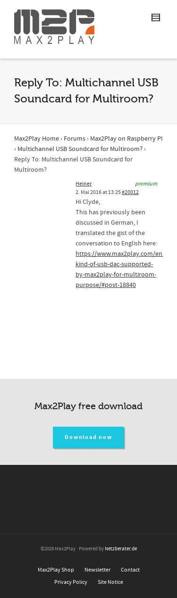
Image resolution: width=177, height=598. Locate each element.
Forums (74, 139)
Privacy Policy (70, 582)
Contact (130, 569)
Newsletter (97, 569)
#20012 (130, 192)
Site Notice (110, 582)
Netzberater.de (121, 549)
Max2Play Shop (56, 569)
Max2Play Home (36, 139)
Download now (88, 437)
